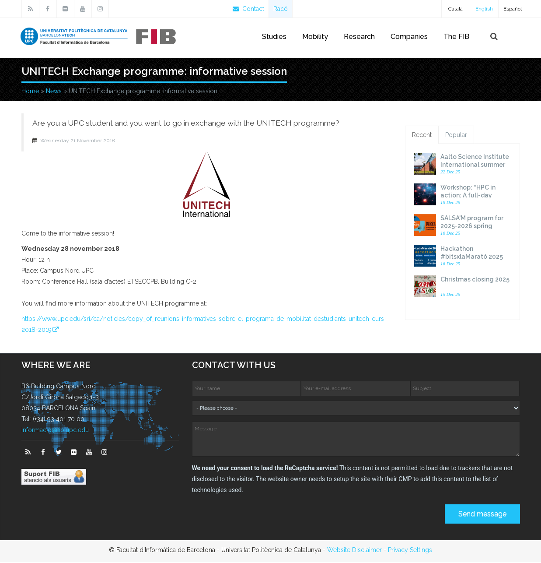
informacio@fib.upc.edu (55, 431)
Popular (456, 136)
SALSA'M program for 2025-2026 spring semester (471, 227)
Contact (248, 8)
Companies (409, 36)
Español (512, 9)
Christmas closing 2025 (475, 280)
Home (30, 91)
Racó (280, 8)
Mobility (315, 36)
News (54, 91)
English (484, 9)
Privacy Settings (410, 550)
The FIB (456, 36)
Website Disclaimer (354, 550)
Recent (422, 136)
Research (359, 36)
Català (455, 9)
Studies (274, 36)
